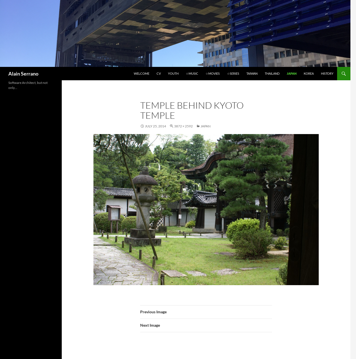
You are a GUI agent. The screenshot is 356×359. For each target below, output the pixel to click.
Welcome (141, 73)
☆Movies (213, 73)
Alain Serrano (23, 74)
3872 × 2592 (183, 126)
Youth (173, 73)
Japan (291, 73)
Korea (309, 73)
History (327, 73)
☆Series (233, 73)
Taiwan (252, 73)
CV (159, 73)
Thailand (272, 73)
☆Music (192, 73)
